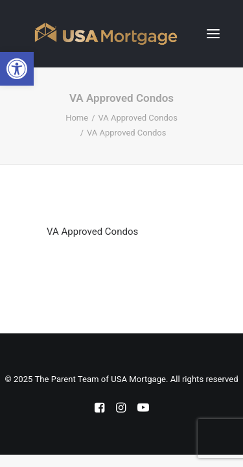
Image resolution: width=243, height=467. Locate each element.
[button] (213, 33)
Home (76, 118)
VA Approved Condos (138, 118)
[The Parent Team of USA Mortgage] (106, 34)
